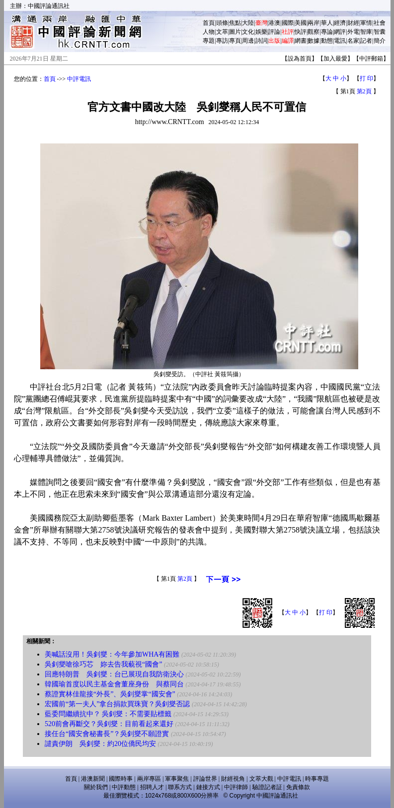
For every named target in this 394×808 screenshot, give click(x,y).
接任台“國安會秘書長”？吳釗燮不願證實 (107, 734)
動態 (327, 40)
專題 (209, 40)
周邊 (248, 40)
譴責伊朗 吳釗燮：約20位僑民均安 (100, 743)
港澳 (274, 22)
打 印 (366, 78)
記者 (366, 40)
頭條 (222, 22)
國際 (288, 22)
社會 (380, 22)
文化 (248, 31)
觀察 (313, 31)
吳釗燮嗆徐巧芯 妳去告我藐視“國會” (103, 664)
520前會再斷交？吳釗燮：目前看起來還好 (109, 724)
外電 (353, 31)
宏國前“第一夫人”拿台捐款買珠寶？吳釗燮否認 (117, 704)
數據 (313, 40)
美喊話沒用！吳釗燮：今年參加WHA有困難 (112, 654)
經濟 (340, 22)
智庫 (366, 31)
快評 (301, 31)
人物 (209, 31)
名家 (353, 40)
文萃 (222, 31)
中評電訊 (79, 78)
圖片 (235, 31)
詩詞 (261, 40)
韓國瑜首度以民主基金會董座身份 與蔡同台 (114, 684)
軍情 (366, 22)
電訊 (340, 40)
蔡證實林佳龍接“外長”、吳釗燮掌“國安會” (110, 694)
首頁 (209, 22)
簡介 (380, 40)
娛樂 (261, 31)
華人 (327, 22)
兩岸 (313, 22)
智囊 (380, 31)
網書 (301, 40)
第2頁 (364, 91)
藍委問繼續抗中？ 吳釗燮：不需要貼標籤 (108, 714)
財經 (353, 22)
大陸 (248, 22)
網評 (340, 31)
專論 (327, 31)
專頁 (235, 40)
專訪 (222, 40)
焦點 (235, 22)
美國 (301, 22)
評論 (274, 31)
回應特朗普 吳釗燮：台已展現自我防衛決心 (114, 674)
